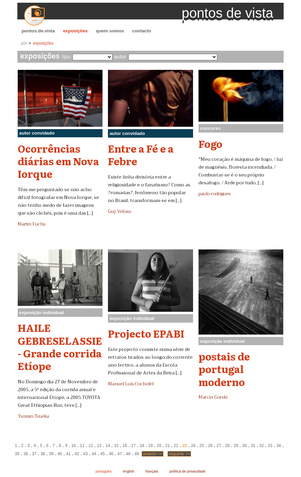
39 (51, 453)
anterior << (152, 453)
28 (227, 445)
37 (34, 453)
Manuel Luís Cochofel (131, 384)
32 (261, 445)
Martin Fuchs (31, 224)
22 (176, 445)
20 (159, 445)
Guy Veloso (119, 211)
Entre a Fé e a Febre (141, 154)
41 (68, 453)
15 (116, 445)
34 (278, 445)
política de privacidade (188, 471)
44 (94, 453)
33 (270, 445)
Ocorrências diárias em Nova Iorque (58, 161)
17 (133, 445)
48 (128, 453)
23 (185, 445)
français (151, 471)
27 (219, 445)
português (103, 471)
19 (150, 445)
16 (125, 445)
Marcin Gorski (213, 397)
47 (119, 453)
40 (60, 453)
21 (167, 445)
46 (111, 453)
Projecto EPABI (146, 333)
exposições (75, 30)
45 (102, 453)
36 (25, 453)
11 (82, 445)
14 (108, 445)
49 (136, 453)
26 (210, 445)
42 (77, 453)
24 (193, 445)
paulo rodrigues (215, 194)
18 (142, 445)
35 (17, 453)
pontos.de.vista (38, 30)
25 (202, 445)
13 (99, 445)
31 (253, 445)
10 (73, 445)
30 (244, 445)
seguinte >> (179, 453)
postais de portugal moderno (224, 369)
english (128, 471)
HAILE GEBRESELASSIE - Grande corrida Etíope (60, 346)
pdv (24, 43)
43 (85, 453)
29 (236, 445)
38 (43, 453)
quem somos (110, 30)
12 (91, 445)
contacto (141, 30)
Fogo (210, 143)
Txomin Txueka (33, 416)
